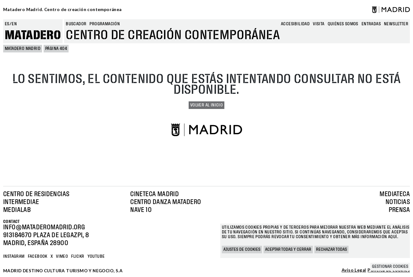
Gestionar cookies (390, 266)
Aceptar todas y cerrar (288, 249)
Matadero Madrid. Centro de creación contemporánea (62, 9)
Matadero (33, 35)
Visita (318, 24)
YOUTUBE (96, 256)
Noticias (398, 202)
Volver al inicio (206, 105)
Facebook (37, 256)
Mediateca (395, 194)
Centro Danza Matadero (165, 202)
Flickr (77, 256)
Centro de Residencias (36, 194)
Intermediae (21, 202)
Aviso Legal (354, 270)
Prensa (399, 210)
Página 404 (56, 48)
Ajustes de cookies (241, 249)
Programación (104, 24)
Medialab (17, 210)
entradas (371, 24)
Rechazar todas (331, 249)
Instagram (14, 256)
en (14, 24)
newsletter (396, 24)
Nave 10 (141, 210)
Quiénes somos (343, 24)
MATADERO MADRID (22, 48)
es (7, 24)
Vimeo (62, 256)
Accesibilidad (295, 24)
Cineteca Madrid (154, 194)
